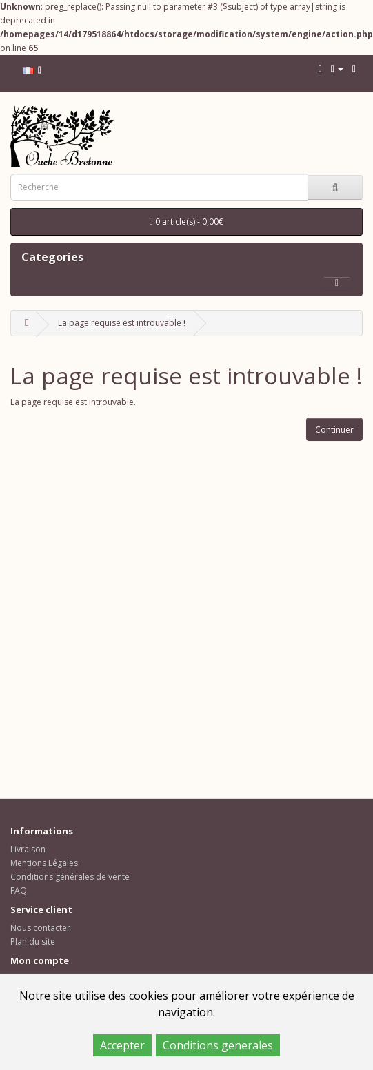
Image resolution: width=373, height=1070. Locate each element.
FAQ (18, 890)
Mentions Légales (44, 863)
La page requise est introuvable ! (121, 323)
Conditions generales (218, 1045)
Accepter (122, 1045)
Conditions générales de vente (70, 877)
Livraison (28, 849)
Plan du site (32, 941)
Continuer (334, 429)
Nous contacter (40, 928)
